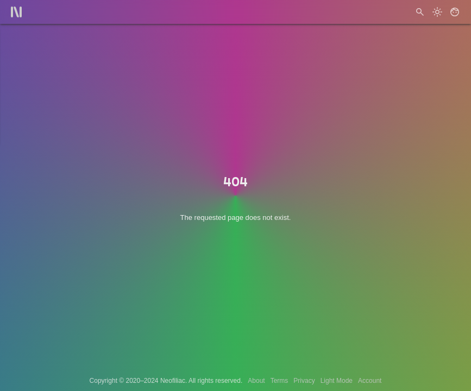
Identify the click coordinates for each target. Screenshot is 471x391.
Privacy (304, 380)
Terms (279, 380)
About (256, 380)
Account (369, 380)
